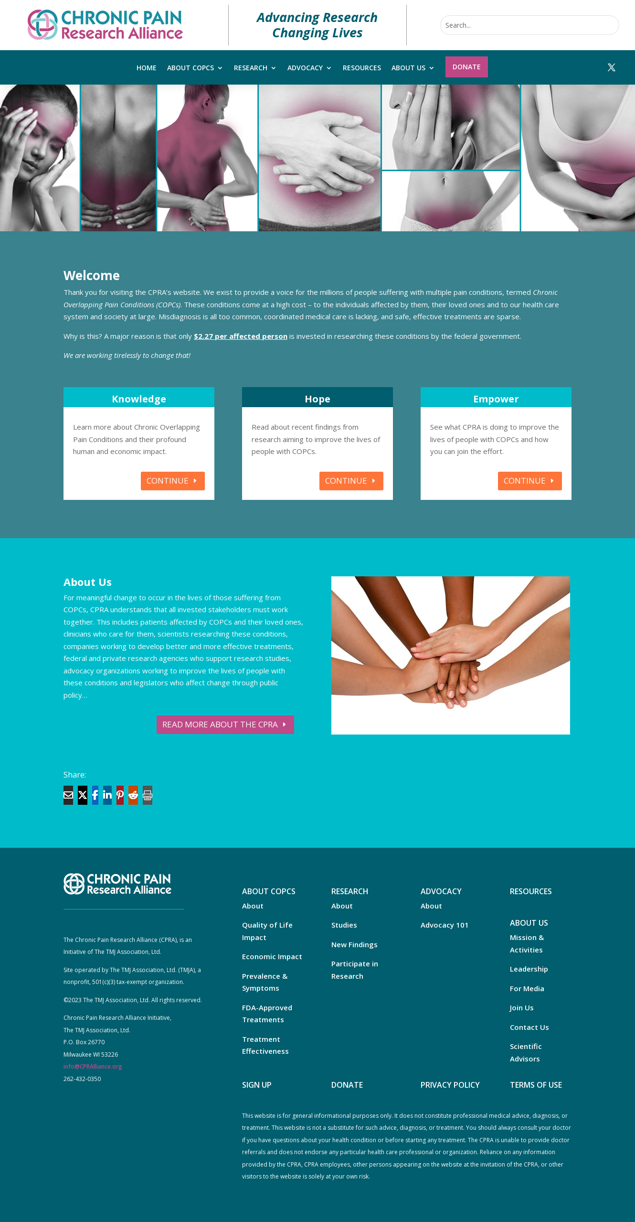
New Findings (354, 944)
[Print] (147, 795)
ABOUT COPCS (269, 891)
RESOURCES (531, 891)
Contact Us (529, 1027)
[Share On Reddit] (133, 795)
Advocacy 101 (445, 925)
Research (250, 68)
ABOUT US (529, 923)
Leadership (529, 968)
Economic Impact (272, 956)
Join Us (522, 1007)
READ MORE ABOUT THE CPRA (220, 724)
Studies (344, 925)
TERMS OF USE (536, 1085)
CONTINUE (168, 480)
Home (147, 68)
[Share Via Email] (68, 795)
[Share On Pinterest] (120, 795)
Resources (362, 68)
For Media (527, 988)
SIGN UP (257, 1085)
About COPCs (190, 68)
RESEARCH (350, 891)
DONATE (347, 1085)
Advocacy (305, 68)
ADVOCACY (441, 891)
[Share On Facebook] (95, 795)
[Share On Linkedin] (107, 795)
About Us (408, 68)
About (253, 905)
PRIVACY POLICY (450, 1085)
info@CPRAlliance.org (93, 1066)
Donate (467, 66)
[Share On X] (82, 795)
